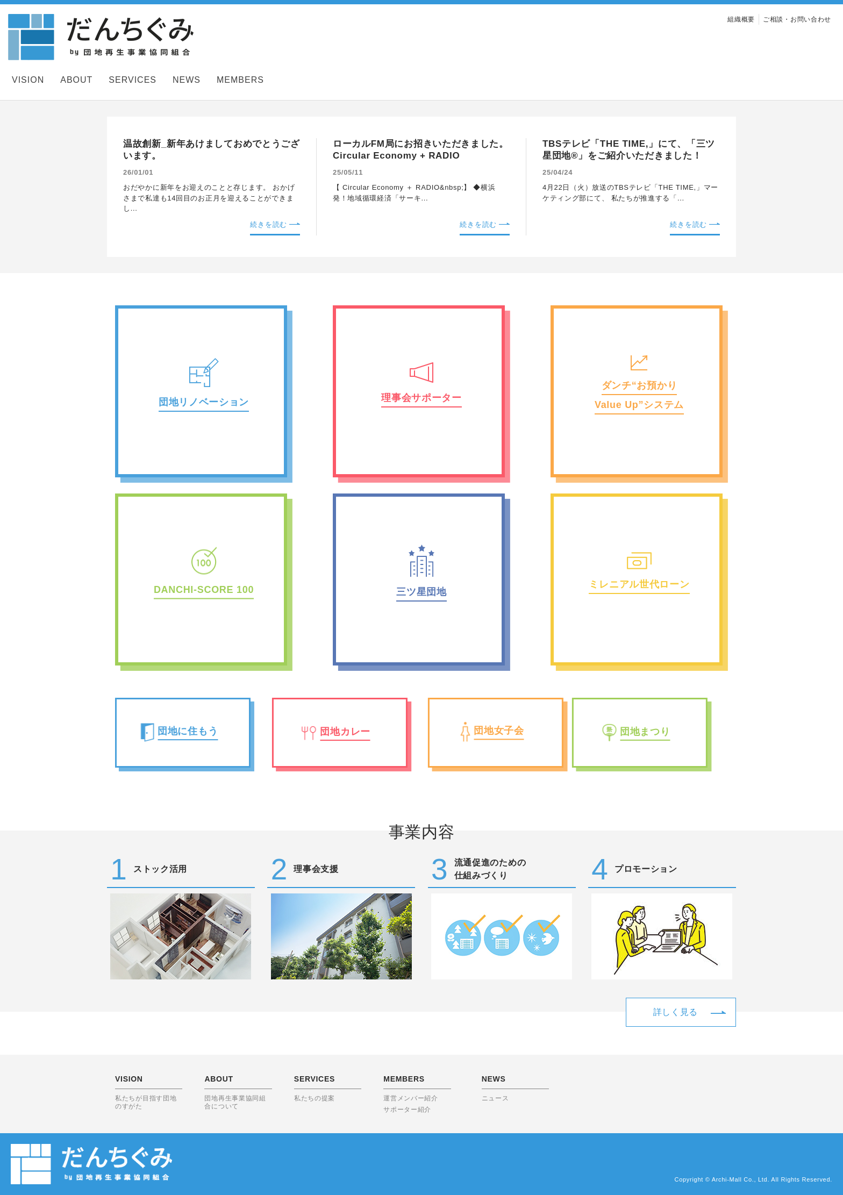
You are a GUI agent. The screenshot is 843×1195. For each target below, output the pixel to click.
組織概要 (741, 19)
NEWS (187, 79)
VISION (28, 79)
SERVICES (132, 79)
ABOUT (76, 79)
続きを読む (268, 224)
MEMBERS (240, 79)
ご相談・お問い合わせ (797, 19)
